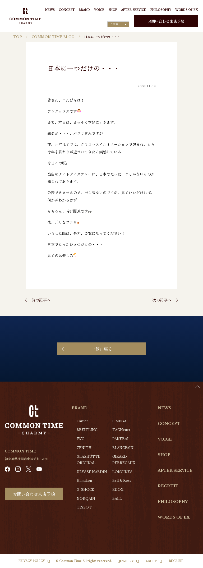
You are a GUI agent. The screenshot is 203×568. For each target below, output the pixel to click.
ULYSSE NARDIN (92, 472)
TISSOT (84, 507)
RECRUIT (168, 486)
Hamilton (84, 481)
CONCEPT (67, 10)
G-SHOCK (85, 490)
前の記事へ (41, 300)
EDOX (117, 490)
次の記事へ (162, 300)
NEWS (50, 10)
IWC (80, 439)
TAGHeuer (121, 430)
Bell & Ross (121, 481)
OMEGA (119, 421)
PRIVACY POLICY (32, 561)
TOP (17, 37)
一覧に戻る (101, 349)
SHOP (112, 10)
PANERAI (120, 439)
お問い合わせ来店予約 (165, 21)
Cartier (82, 421)
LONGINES (122, 472)
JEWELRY (126, 561)
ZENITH (84, 448)
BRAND (84, 10)
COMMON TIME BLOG (53, 37)
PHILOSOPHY (160, 10)
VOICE (99, 10)
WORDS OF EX (186, 10)
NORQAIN (86, 499)
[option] (189, 564)
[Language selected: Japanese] (118, 24)
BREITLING (87, 430)
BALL (117, 499)
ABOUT (151, 561)
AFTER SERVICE (133, 10)
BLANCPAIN (122, 448)
